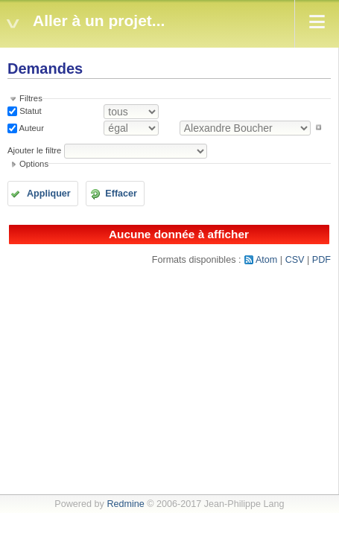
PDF (321, 260)
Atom (266, 260)
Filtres (30, 98)
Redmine (125, 504)
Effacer (121, 193)
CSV (295, 260)
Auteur (30, 127)
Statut (29, 110)
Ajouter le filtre (34, 150)
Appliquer (49, 193)
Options (33, 163)
